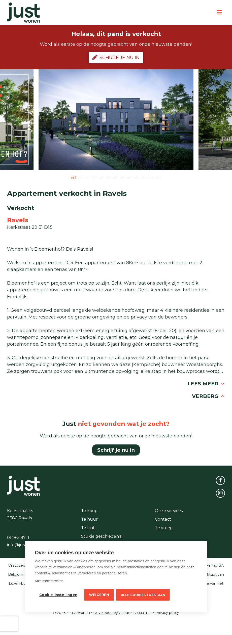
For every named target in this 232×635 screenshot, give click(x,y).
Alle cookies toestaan (143, 595)
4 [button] (95, 177)
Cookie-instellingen (58, 595)
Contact (163, 519)
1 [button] (73, 177)
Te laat (88, 527)
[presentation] (9, 623)
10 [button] (137, 177)
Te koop (89, 510)
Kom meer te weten (49, 581)
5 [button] (102, 177)
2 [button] (80, 177)
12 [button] (151, 177)
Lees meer (206, 384)
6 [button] (109, 177)
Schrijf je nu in (116, 57)
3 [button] (88, 177)
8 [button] (123, 177)
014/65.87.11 (18, 537)
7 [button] (116, 177)
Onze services (169, 510)
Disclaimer (143, 612)
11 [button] (144, 177)
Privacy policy (167, 612)
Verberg (208, 396)
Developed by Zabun (111, 612)
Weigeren (99, 595)
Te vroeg (164, 527)
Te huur (89, 519)
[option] (116, 119)
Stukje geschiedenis (101, 536)
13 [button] (158, 177)
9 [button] (130, 177)
